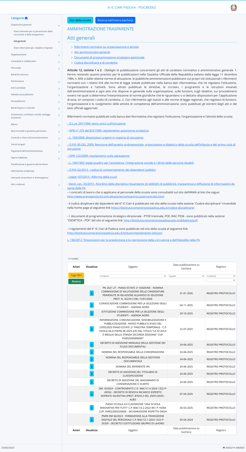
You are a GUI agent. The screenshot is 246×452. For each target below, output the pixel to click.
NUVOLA (228, 447)
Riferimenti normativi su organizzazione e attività (106, 47)
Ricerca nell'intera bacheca (115, 20)
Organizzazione (18, 61)
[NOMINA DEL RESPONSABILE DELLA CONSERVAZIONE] (92, 352)
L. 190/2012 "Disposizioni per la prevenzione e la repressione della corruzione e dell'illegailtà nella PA (133, 240)
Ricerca (76, 281)
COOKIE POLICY (7, 447)
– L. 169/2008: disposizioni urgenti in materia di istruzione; (105, 137)
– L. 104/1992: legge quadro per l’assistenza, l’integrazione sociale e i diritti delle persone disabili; (130, 163)
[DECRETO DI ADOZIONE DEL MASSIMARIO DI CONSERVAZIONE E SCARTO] (92, 382)
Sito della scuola (80, 20)
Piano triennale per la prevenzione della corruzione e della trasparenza (33, 39)
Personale (16, 74)
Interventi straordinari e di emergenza (29, 184)
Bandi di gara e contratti (23, 114)
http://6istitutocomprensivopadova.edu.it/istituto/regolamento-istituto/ (114, 233)
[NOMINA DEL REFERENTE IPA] (92, 366)
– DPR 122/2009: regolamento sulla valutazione (98, 156)
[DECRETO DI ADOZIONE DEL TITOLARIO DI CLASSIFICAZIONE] (92, 373)
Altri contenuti (18, 190)
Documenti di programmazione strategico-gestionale (109, 57)
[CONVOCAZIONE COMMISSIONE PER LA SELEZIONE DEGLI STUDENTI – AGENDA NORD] (92, 305)
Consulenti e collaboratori (23, 67)
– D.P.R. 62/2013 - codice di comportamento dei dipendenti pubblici (111, 170)
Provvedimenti (18, 107)
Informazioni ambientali (22, 177)
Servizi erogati (18, 150)
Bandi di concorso (19, 81)
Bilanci (14, 130)
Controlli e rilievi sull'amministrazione (29, 144)
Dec (71, 184)
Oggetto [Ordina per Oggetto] (132, 266)
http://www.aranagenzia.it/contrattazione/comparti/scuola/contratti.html (115, 196)
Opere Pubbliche (19, 164)
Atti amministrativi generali (92, 52)
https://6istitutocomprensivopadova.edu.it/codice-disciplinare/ (152, 208)
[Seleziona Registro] (221, 280)
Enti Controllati (18, 94)
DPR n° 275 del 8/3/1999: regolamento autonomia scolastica (109, 130)
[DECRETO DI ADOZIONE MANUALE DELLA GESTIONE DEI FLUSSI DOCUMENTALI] (92, 344)
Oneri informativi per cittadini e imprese (33, 54)
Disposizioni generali (21, 31)
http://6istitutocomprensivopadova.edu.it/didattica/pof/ (161, 220)
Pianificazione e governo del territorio (29, 170)
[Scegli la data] (186, 280)
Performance (17, 87)
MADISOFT (240, 447)
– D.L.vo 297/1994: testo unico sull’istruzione (96, 123)
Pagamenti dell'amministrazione (27, 157)
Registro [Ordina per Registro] (221, 266)
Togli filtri (76, 275)
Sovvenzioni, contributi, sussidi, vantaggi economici (30, 123)
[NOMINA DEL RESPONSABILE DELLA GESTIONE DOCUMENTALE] (92, 359)
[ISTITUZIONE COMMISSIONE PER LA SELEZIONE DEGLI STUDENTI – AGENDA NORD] (92, 313)
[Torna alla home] (26, 25)
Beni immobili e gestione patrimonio (28, 137)
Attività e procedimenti (22, 101)
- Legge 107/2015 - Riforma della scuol (92, 177)
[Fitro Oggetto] (132, 280)
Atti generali (20, 47)
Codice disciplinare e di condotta (95, 63)
